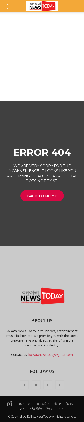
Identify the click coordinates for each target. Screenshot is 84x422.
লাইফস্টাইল (36, 409)
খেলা (22, 409)
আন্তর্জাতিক (43, 404)
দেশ (30, 404)
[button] (7, 6)
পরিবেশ (57, 404)
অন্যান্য (60, 409)
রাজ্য (21, 404)
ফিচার (49, 409)
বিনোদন (70, 404)
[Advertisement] (42, 56)
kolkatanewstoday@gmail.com (50, 354)
